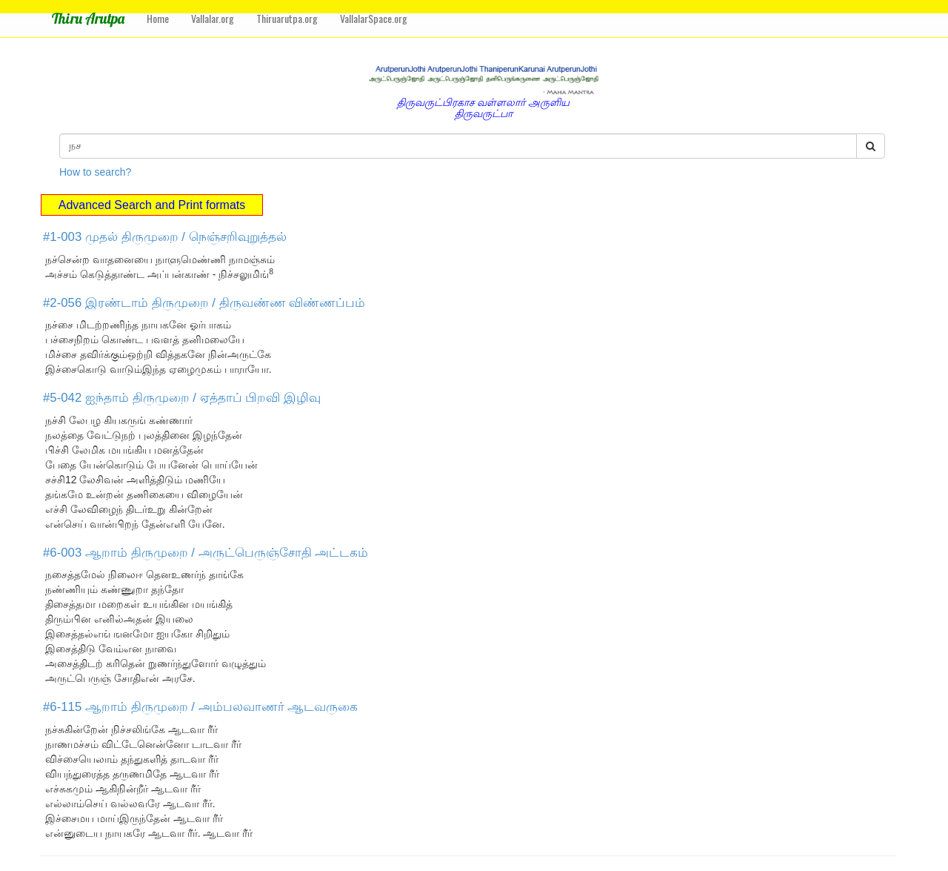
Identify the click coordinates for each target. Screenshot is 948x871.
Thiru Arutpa (88, 18)
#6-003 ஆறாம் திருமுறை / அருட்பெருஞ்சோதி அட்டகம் (205, 553)
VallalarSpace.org (373, 18)
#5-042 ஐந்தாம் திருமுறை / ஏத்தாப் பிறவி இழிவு (182, 398)
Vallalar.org (212, 18)
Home (158, 18)
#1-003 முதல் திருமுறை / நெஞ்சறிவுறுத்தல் (165, 237)
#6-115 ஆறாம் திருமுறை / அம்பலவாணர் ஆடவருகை (200, 707)
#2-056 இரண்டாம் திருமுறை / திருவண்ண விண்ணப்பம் (204, 303)
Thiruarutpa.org (287, 18)
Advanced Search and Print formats (152, 205)
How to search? (95, 172)
